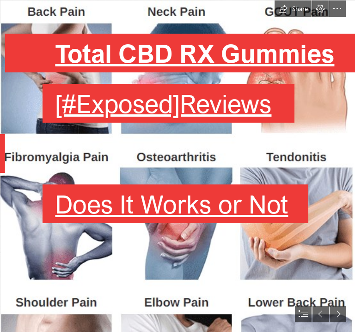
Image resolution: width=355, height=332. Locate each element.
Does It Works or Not (171, 204)
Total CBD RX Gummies (194, 53)
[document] (177, 166)
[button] (293, 8)
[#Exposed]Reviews (163, 103)
